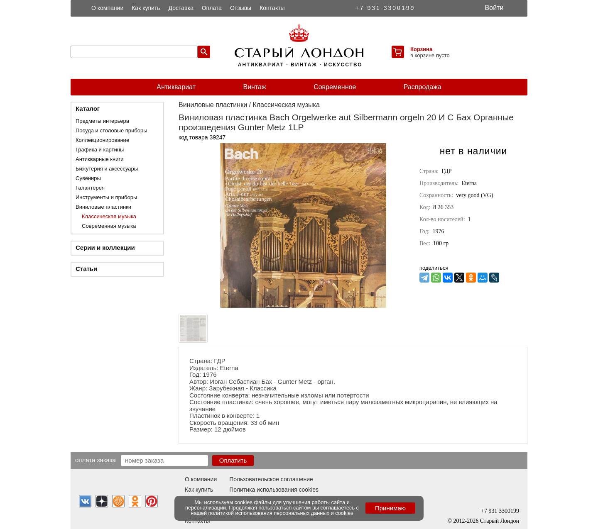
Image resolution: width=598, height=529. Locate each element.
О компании (107, 8)
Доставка (181, 8)
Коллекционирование (102, 140)
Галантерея (90, 188)
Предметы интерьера (102, 121)
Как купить (146, 8)
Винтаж (254, 86)
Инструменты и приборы (106, 197)
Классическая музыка (109, 216)
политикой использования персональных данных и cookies (280, 513)
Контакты (272, 8)
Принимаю (390, 508)
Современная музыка (109, 226)
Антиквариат (176, 86)
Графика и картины (100, 149)
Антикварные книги (99, 159)
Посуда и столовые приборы (111, 130)
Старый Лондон (499, 521)
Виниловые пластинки (103, 207)
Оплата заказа (95, 459)
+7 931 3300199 (385, 8)
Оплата (212, 8)
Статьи (86, 268)
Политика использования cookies (274, 489)
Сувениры (88, 178)
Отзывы (240, 8)
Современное (335, 86)
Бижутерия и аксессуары (107, 169)
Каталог (88, 108)
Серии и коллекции (105, 247)
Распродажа (422, 86)
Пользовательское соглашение (271, 479)
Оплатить (233, 460)
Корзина (421, 49)
